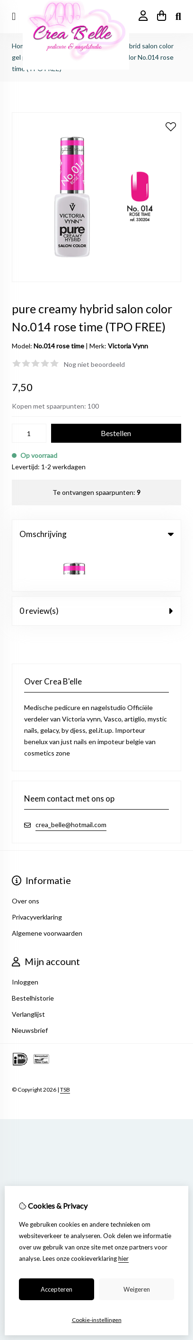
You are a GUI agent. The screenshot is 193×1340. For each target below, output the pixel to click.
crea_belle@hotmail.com (70, 782)
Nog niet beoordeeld (94, 364)
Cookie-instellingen (97, 1319)
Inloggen (25, 939)
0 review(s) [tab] (96, 568)
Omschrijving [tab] (96, 534)
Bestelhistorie (33, 955)
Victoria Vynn (128, 346)
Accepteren (56, 1289)
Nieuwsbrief (30, 988)
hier (123, 1258)
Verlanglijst (28, 971)
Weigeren (136, 1289)
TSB (65, 1046)
